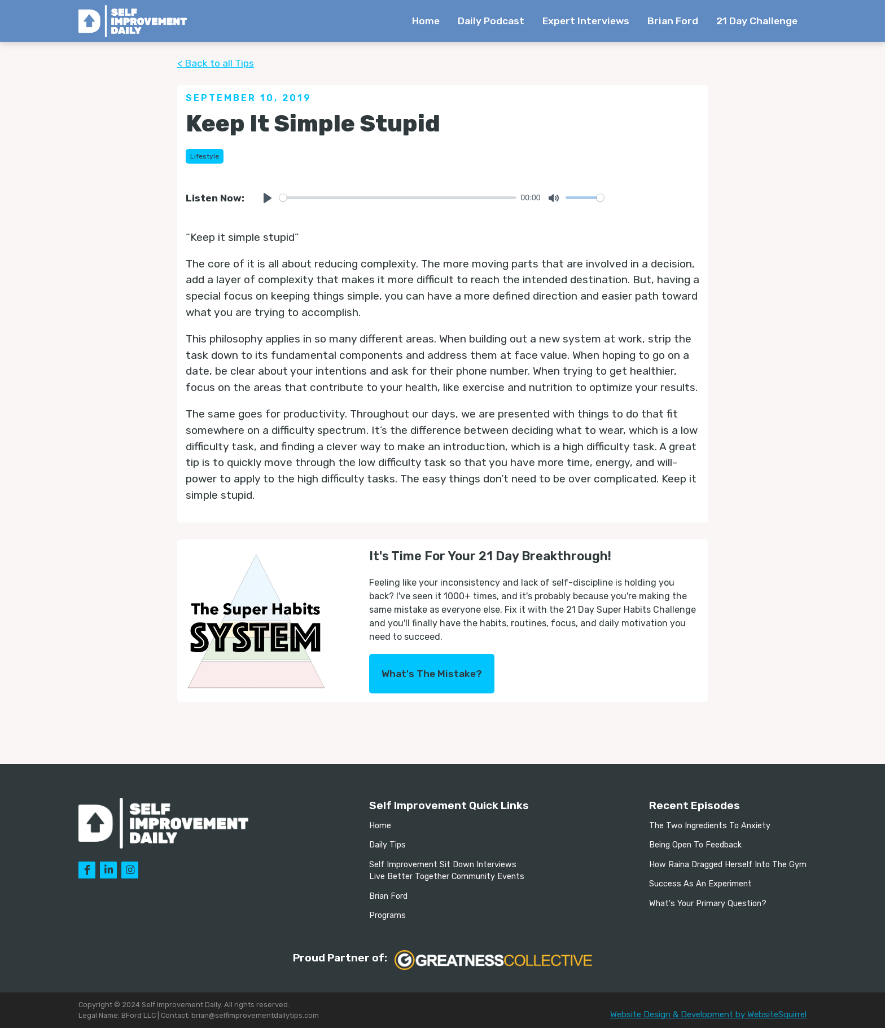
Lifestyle (204, 156)
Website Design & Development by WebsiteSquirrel (708, 1014)
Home (426, 21)
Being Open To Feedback (695, 845)
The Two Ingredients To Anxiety (709, 826)
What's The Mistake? (432, 673)
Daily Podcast (491, 21)
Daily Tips (387, 845)
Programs (387, 915)
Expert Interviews (585, 21)
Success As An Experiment (700, 884)
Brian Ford (672, 21)
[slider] (397, 197)
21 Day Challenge (757, 21)
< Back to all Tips (215, 63)
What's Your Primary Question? (707, 903)
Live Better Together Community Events (446, 876)
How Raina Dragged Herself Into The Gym (728, 864)
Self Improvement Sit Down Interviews (442, 864)
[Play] (268, 198)
